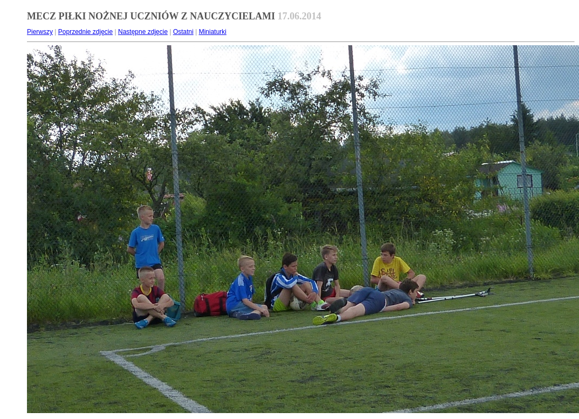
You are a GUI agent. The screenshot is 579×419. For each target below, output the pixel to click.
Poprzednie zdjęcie (85, 32)
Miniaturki (212, 32)
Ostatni (183, 32)
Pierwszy (40, 32)
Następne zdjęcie (143, 32)
